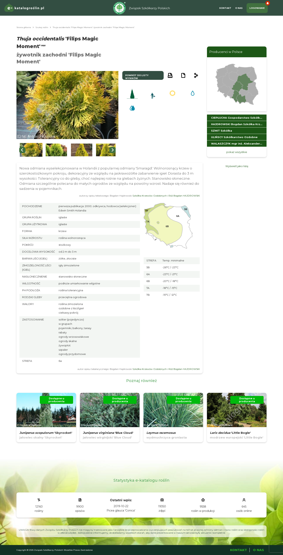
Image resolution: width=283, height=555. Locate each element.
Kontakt (225, 8)
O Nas (239, 8)
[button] (31, 150)
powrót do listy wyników (137, 77)
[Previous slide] (22, 150)
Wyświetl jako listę (236, 166)
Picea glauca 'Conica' (121, 510)
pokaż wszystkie (236, 152)
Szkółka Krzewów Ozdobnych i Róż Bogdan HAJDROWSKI (166, 195)
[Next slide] (112, 150)
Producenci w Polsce (225, 52)
